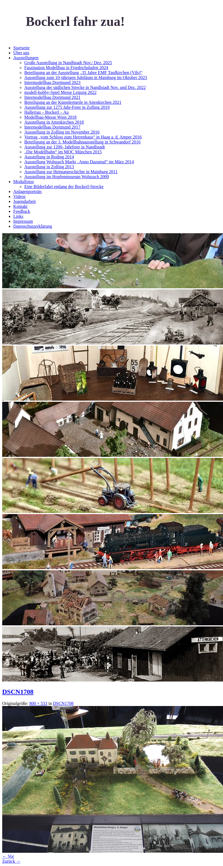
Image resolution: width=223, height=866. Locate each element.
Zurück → (11, 861)
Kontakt (20, 206)
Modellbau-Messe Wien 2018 (50, 117)
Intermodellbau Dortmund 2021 (52, 97)
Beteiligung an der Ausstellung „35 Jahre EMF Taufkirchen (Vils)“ (83, 72)
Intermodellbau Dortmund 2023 (52, 82)
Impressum (23, 221)
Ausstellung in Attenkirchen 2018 (54, 122)
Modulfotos (23, 181)
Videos (19, 196)
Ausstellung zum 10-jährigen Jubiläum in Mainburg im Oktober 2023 (85, 77)
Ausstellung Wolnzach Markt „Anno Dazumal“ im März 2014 (79, 161)
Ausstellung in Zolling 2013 (49, 166)
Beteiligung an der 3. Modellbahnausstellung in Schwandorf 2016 (82, 142)
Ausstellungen (26, 57)
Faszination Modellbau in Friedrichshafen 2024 (66, 67)
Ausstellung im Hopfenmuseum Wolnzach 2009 (66, 176)
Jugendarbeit (24, 201)
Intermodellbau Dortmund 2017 (52, 127)
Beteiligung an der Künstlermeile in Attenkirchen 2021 (72, 102)
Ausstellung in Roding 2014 (49, 156)
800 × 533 (38, 703)
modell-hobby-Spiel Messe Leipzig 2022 (60, 92)
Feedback (21, 211)
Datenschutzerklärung (32, 226)
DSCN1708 (17, 691)
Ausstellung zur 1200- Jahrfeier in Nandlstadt (64, 147)
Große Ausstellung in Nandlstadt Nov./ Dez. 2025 (68, 62)
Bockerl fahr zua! (75, 21)
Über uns (21, 52)
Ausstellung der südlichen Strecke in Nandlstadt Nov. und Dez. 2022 (85, 87)
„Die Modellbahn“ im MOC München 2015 (63, 152)
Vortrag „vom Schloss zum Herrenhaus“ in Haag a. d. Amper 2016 (83, 137)
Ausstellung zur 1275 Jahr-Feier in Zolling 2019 (67, 107)
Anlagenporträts (27, 191)
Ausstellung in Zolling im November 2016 (61, 132)
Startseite (21, 47)
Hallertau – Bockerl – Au (46, 112)
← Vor (8, 856)
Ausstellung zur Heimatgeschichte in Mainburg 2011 (71, 171)
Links (18, 216)
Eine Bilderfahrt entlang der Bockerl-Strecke (63, 186)
